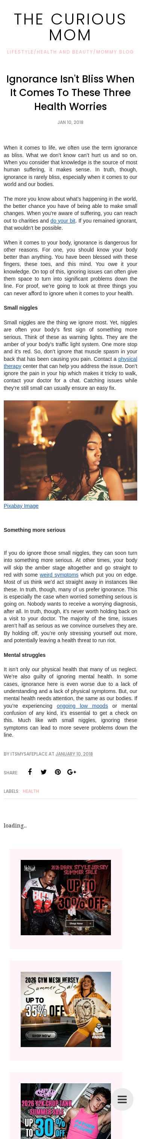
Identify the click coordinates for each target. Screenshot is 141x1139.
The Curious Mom (70, 27)
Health (31, 791)
